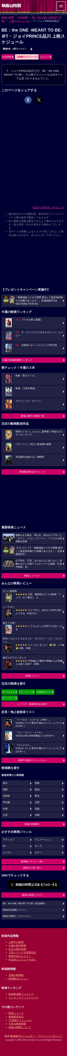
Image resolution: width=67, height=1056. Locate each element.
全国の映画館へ (32, 824)
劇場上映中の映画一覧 (32, 416)
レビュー (44, 56)
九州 (5, 815)
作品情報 (23, 17)
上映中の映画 (16, 942)
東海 (37, 789)
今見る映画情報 (17, 1023)
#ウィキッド (25, 692)
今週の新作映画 (17, 945)
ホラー (38, 852)
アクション (8, 839)
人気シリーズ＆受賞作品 (22, 952)
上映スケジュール (19, 21)
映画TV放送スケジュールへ (32, 760)
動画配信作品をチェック (32, 471)
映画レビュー (32, 675)
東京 (5, 783)
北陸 (37, 802)
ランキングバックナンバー (24, 997)
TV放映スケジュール (20, 1020)
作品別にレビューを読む (22, 959)
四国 (37, 809)
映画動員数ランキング (21, 994)
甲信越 (6, 802)
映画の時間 (7, 17)
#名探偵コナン (44, 692)
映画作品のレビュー (20, 956)
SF (4, 846)
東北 (37, 796)
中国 (5, 809)
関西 (5, 789)
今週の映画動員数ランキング (17, 360)
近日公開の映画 (17, 949)
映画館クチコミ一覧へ (32, 861)
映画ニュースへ (32, 575)
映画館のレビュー (19, 978)
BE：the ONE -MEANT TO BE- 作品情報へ (24, 903)
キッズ (38, 846)
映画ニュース (16, 1013)
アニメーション (43, 839)
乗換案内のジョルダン (22, 1036)
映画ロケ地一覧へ (32, 867)
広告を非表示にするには (48, 207)
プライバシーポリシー (50, 1036)
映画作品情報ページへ (14, 910)
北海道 (6, 796)
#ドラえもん (8, 692)
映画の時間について (32, 895)
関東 (37, 783)
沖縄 (37, 815)
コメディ (7, 852)
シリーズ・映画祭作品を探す (32, 704)
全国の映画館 (16, 975)
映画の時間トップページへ (17, 916)
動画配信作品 (16, 1016)
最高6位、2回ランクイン (15, 49)
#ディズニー (8, 698)
